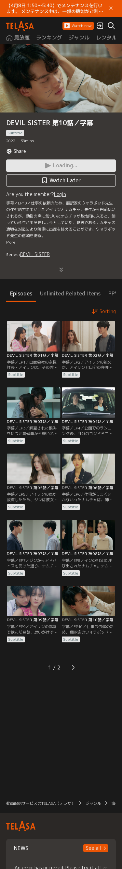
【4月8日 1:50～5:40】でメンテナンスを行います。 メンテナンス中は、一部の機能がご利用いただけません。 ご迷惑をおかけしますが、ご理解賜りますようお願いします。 (54, 8)
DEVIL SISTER (35, 254)
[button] (78, 26)
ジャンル (93, 803)
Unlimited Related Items (70, 293)
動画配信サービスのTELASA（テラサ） (40, 803)
